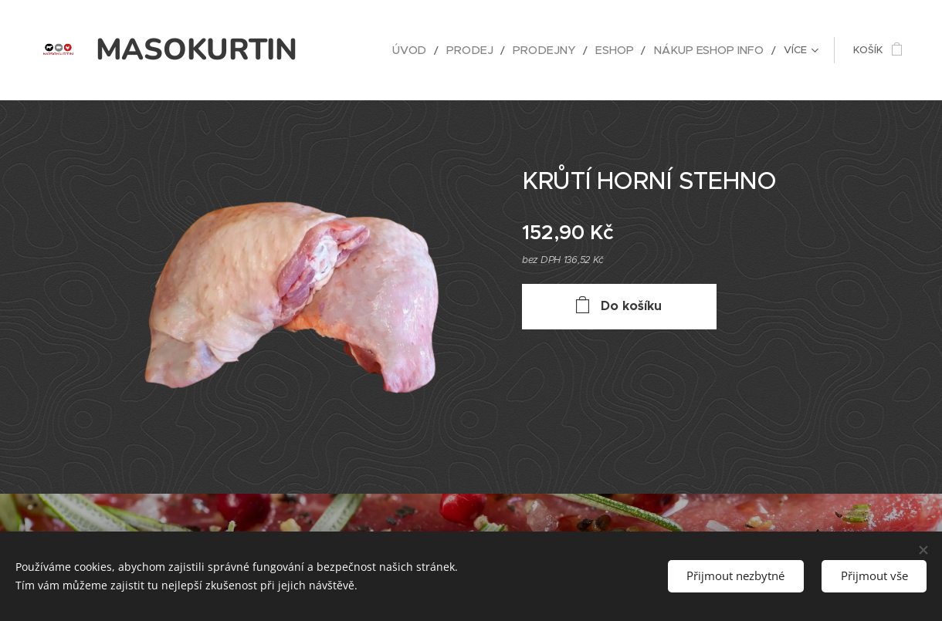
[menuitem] (368, 50)
